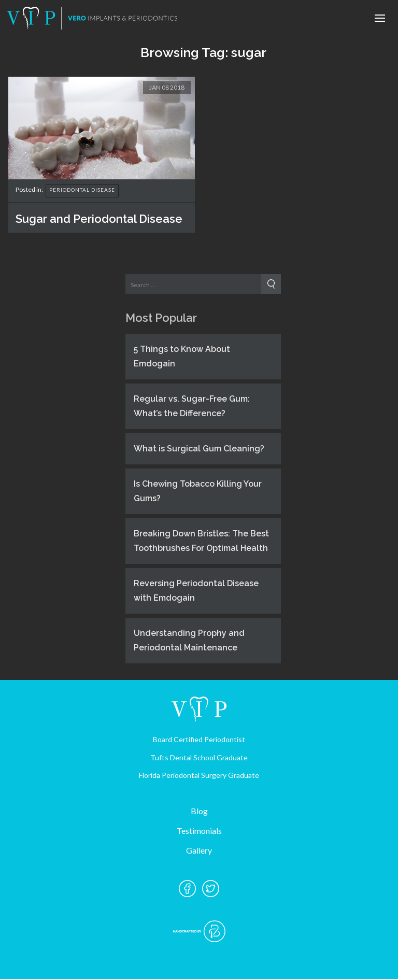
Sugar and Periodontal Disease (99, 218)
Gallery (199, 850)
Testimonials (199, 830)
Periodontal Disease (82, 190)
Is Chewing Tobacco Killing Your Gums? (198, 491)
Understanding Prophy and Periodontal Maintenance (189, 640)
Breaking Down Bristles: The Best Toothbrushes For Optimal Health (201, 541)
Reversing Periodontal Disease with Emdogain (196, 590)
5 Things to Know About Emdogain (182, 356)
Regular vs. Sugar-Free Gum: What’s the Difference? (192, 406)
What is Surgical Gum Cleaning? (199, 448)
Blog (199, 811)
